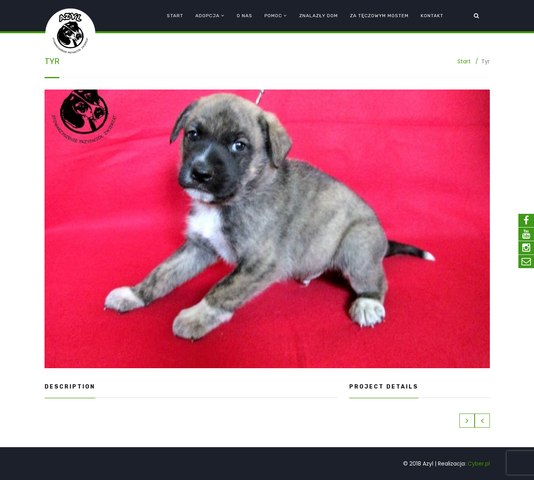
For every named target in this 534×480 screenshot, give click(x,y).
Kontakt (432, 15)
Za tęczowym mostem (379, 15)
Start (175, 15)
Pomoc (273, 15)
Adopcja (207, 15)
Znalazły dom (318, 15)
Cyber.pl (479, 463)
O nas (244, 15)
